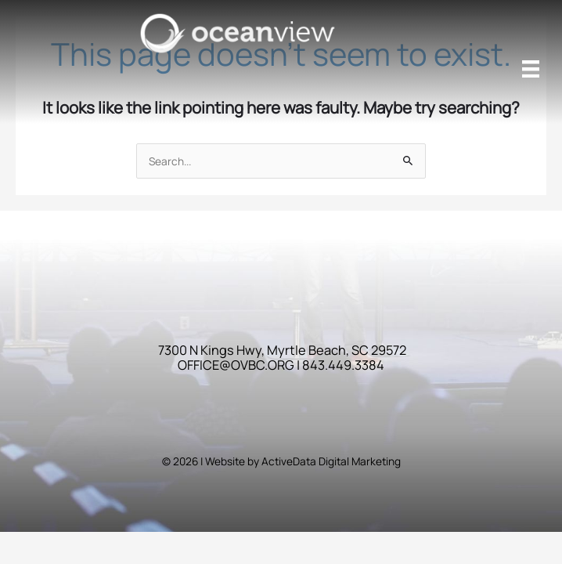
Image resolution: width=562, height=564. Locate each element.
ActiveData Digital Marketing (331, 461)
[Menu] (530, 69)
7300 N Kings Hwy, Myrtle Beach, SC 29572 (282, 350)
